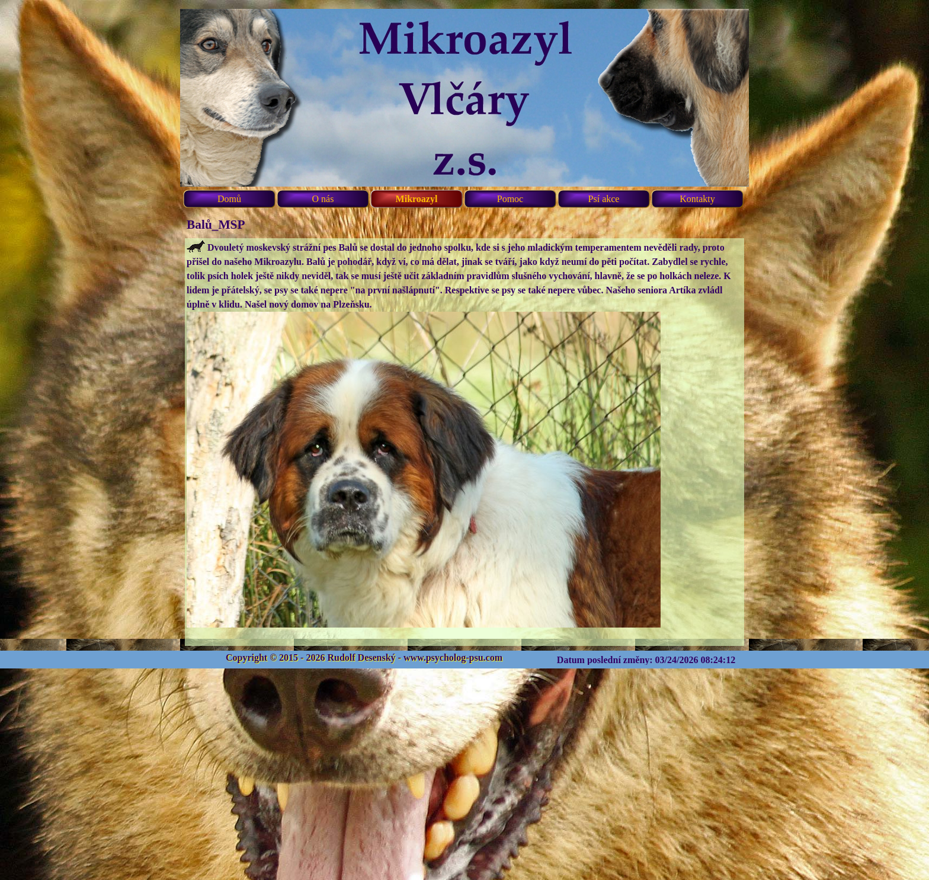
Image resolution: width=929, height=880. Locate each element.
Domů (229, 199)
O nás (323, 199)
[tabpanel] (464, 442)
